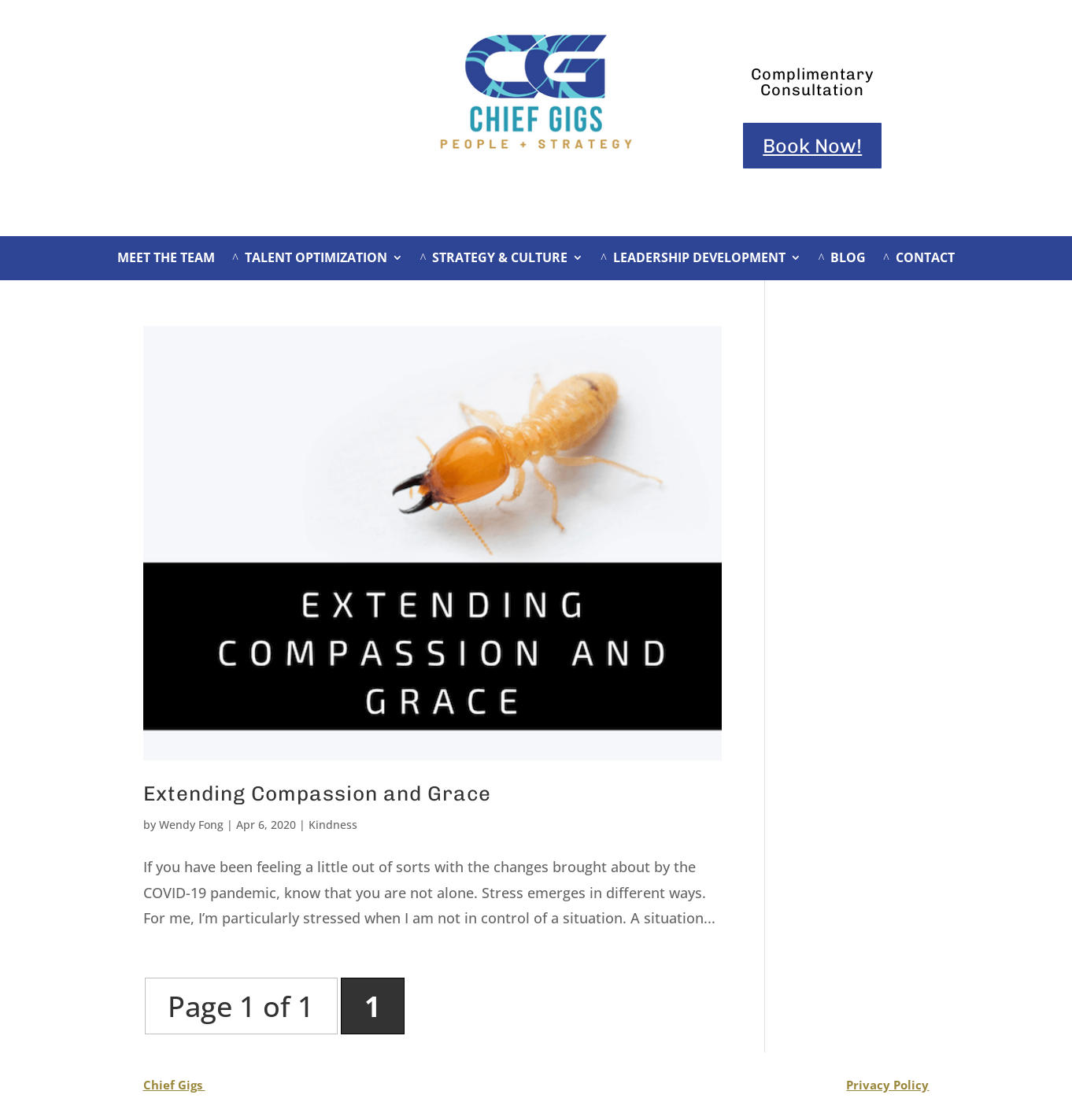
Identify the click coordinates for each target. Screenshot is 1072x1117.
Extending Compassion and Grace (317, 794)
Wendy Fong (191, 824)
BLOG (843, 259)
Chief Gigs (174, 1085)
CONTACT (919, 259)
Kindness (333, 824)
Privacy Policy (887, 1085)
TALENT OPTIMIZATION (309, 259)
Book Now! (812, 145)
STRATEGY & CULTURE (494, 259)
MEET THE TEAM (166, 259)
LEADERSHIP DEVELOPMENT (693, 259)
